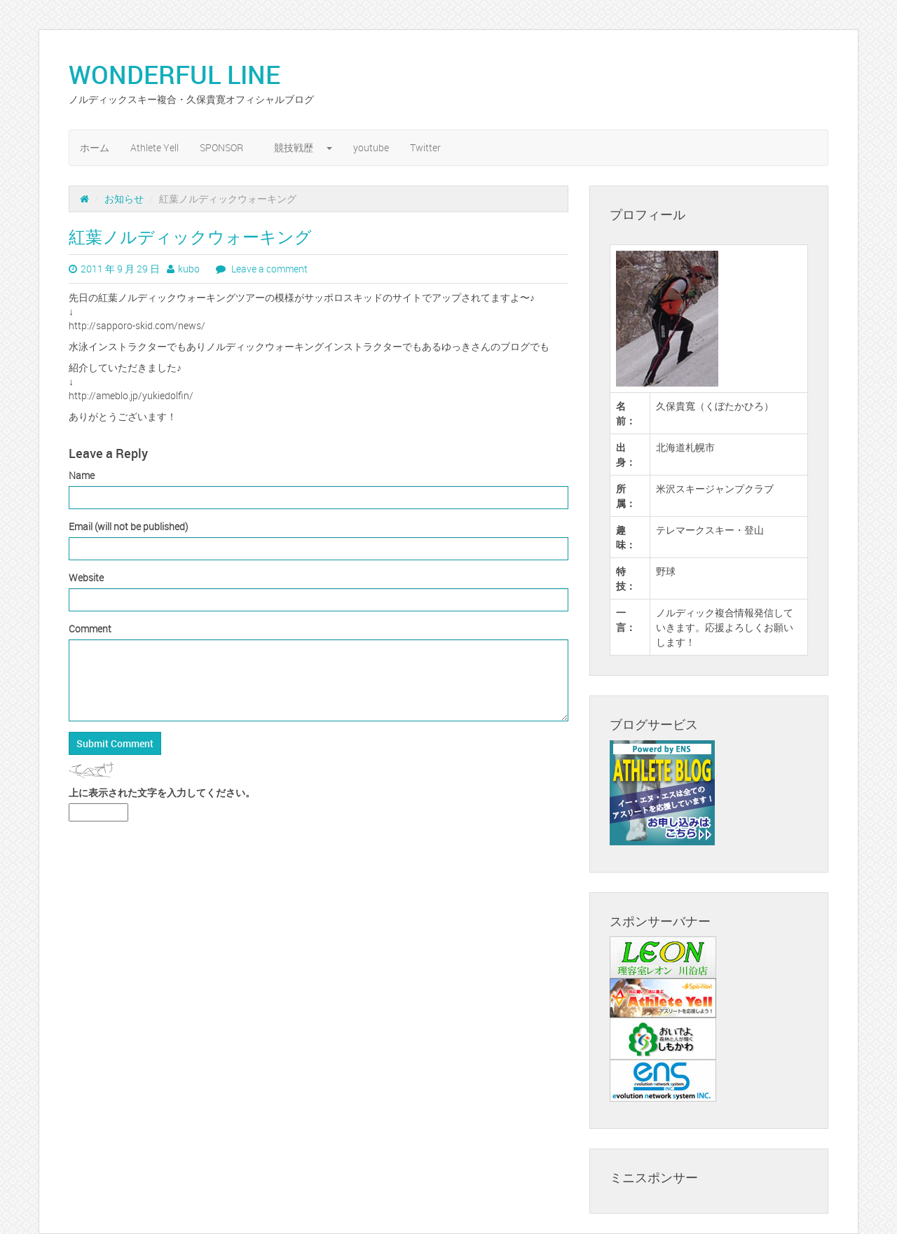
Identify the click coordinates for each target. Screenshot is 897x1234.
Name (82, 475)
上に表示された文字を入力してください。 (162, 792)
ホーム (94, 147)
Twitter (425, 147)
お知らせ (124, 198)
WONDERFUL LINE (187, 74)
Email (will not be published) (128, 526)
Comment (90, 628)
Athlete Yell (154, 147)
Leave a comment (268, 268)
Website (86, 577)
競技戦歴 (303, 147)
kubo (189, 268)
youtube (371, 147)
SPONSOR (226, 147)
